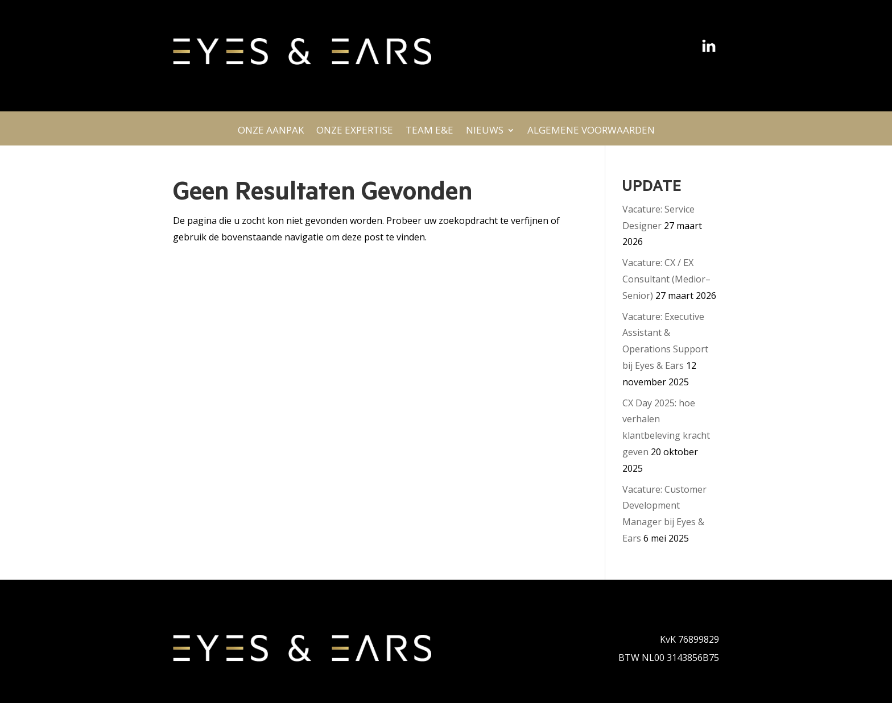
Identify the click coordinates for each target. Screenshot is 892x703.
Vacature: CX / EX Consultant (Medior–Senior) (666, 279)
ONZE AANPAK (271, 133)
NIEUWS (484, 133)
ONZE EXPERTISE (354, 133)
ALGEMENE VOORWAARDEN (591, 133)
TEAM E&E (429, 133)
